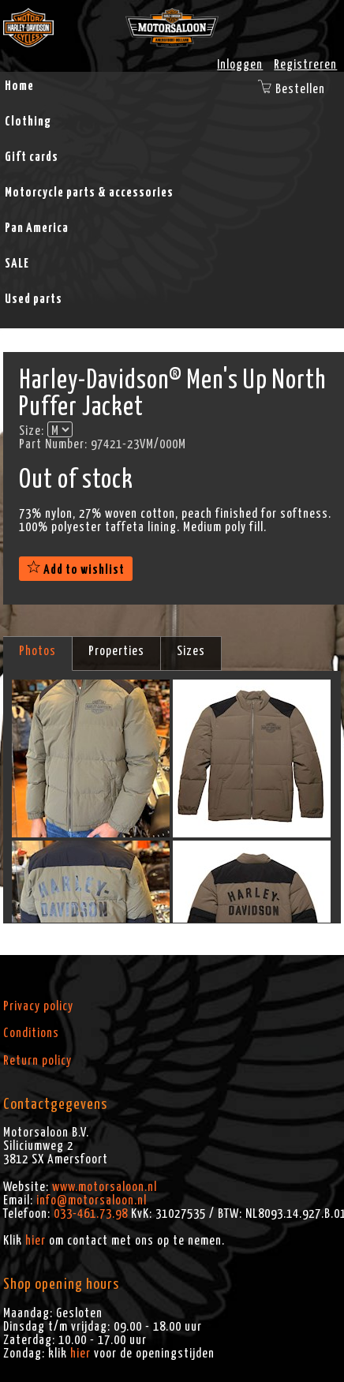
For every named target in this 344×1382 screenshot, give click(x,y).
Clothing (28, 121)
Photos (37, 651)
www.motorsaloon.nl (104, 1187)
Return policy (37, 1060)
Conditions (31, 1033)
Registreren (305, 64)
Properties (116, 651)
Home (19, 86)
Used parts (33, 299)
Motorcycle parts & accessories (89, 192)
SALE (17, 263)
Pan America (37, 228)
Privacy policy (38, 1006)
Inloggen (240, 64)
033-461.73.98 (91, 1214)
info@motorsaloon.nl (91, 1200)
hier (35, 1240)
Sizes (191, 651)
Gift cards (31, 157)
